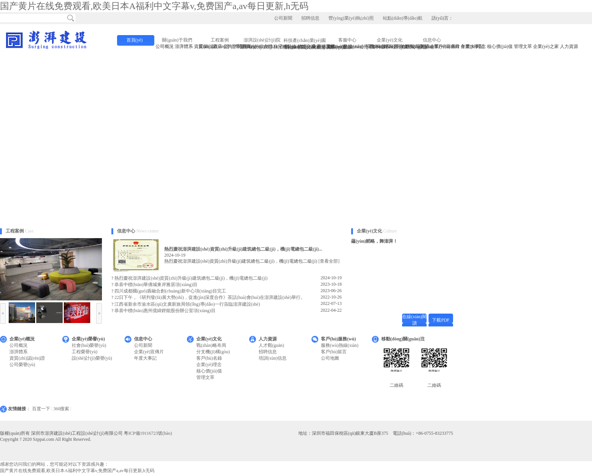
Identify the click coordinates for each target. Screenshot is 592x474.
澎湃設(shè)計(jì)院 (262, 40)
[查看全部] (328, 261)
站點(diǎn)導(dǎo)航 (402, 18)
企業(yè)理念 (209, 364)
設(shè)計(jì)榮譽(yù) (92, 358)
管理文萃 (205, 377)
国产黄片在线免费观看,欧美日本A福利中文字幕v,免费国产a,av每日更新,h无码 (154, 6)
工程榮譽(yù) (84, 351)
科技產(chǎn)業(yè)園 (305, 40)
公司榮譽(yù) (22, 364)
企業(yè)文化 (389, 40)
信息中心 (432, 40)
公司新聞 (283, 18)
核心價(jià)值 (209, 371)
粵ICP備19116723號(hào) (148, 433)
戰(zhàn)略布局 (211, 345)
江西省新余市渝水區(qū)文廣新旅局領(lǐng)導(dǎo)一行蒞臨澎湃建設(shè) (187, 304)
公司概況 (18, 345)
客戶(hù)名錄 (209, 358)
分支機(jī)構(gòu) (213, 351)
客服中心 (347, 40)
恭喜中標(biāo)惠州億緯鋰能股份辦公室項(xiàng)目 (164, 310)
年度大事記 (145, 358)
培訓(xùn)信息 (273, 358)
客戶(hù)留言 (334, 351)
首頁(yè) (134, 40)
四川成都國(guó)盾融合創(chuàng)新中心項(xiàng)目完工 (170, 291)
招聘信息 (310, 18)
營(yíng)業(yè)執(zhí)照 (350, 18)
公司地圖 (330, 358)
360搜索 (61, 408)
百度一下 (41, 408)
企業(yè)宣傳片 (149, 351)
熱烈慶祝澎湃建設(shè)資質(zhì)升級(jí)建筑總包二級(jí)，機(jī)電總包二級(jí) (190, 278)
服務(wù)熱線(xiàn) (339, 345)
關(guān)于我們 (177, 40)
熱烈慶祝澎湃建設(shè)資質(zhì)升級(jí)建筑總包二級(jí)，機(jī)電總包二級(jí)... (243, 249)
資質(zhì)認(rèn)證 (27, 358)
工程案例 (220, 40)
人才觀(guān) (271, 345)
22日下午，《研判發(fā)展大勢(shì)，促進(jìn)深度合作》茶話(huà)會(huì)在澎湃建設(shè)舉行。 (209, 297)
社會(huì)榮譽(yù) (89, 345)
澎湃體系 (18, 351)
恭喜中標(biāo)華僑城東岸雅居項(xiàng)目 (155, 284)
